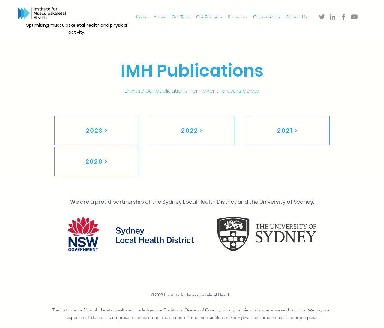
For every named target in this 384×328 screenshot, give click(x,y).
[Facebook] (343, 17)
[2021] (287, 130)
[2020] (96, 161)
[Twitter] (322, 17)
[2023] (96, 130)
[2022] (192, 130)
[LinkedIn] (333, 17)
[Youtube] (354, 17)
